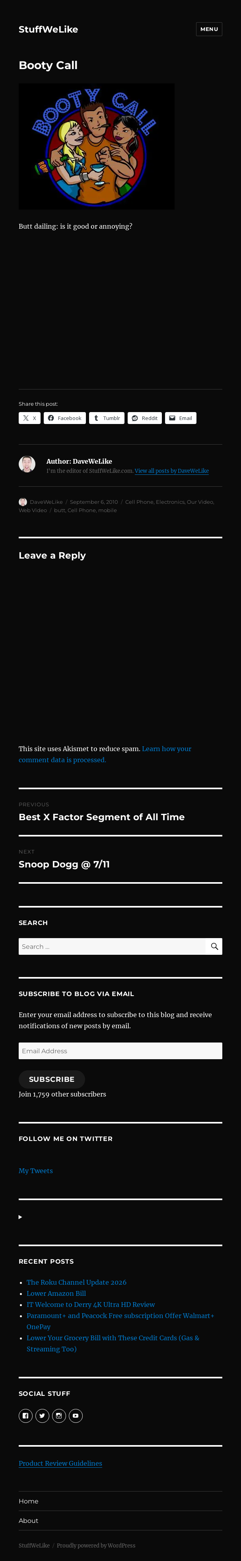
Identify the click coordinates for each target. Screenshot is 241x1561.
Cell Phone (139, 502)
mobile (107, 510)
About (29, 1520)
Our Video (200, 502)
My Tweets (36, 1171)
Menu (209, 29)
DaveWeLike (46, 502)
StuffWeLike (48, 29)
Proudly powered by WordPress (96, 1545)
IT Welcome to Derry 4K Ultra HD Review (91, 1305)
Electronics (170, 502)
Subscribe (52, 1079)
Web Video (33, 510)
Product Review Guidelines (60, 1463)
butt (59, 510)
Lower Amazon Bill (56, 1293)
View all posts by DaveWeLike (172, 471)
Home (29, 1501)
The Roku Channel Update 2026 (77, 1282)
